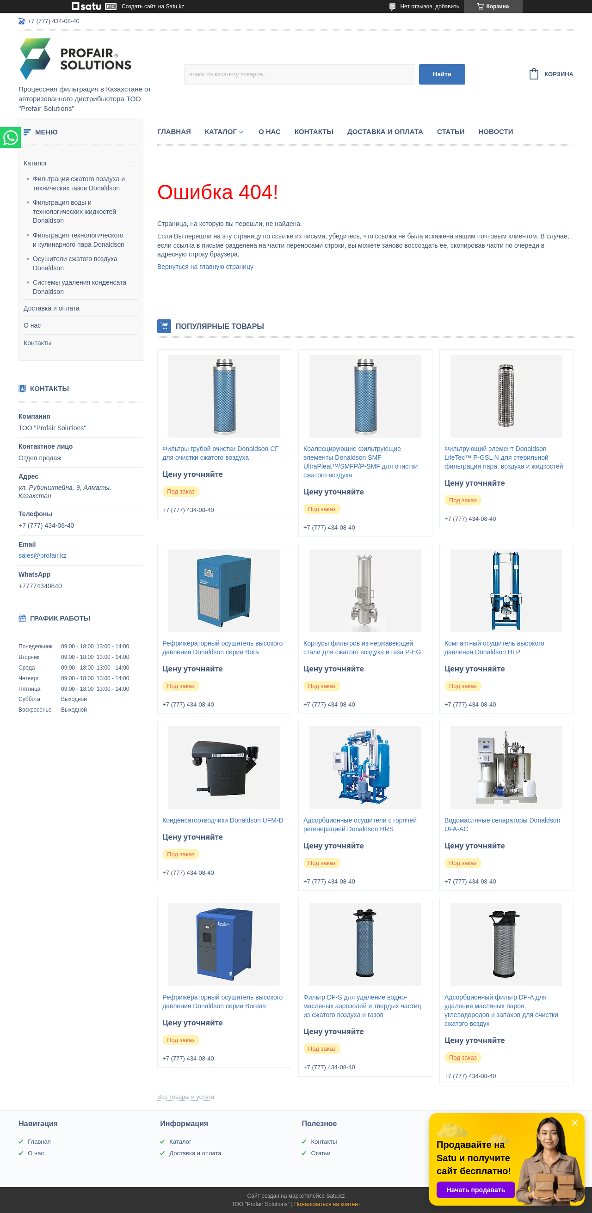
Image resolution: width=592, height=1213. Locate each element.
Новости (495, 131)
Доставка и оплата (52, 308)
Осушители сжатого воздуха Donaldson (75, 263)
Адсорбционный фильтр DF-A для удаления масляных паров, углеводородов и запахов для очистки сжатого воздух (501, 1010)
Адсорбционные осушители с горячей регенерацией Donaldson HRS (360, 825)
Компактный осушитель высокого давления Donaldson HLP (494, 648)
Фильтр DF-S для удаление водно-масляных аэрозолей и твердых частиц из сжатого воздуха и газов (362, 1006)
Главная (174, 131)
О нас (32, 325)
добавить (447, 6)
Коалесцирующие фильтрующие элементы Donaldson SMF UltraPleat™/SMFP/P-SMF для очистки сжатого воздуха (360, 462)
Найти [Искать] (442, 74)
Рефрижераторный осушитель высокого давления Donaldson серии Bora (222, 648)
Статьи (451, 131)
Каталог (35, 163)
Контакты (37, 343)
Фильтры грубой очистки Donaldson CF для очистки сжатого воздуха (220, 453)
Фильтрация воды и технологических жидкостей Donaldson (74, 211)
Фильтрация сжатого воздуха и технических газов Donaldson (79, 183)
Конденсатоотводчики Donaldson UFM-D (223, 820)
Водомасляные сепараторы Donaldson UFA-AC (502, 825)
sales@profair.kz (42, 555)
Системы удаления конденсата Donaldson (79, 287)
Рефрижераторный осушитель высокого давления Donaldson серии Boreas (222, 1002)
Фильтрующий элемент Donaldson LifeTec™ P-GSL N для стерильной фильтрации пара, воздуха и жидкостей (503, 457)
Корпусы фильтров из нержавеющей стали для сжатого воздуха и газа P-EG (362, 648)
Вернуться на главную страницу (205, 266)
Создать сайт (139, 6)
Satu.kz (335, 1196)
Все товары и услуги (185, 1096)
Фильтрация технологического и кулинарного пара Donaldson (78, 240)
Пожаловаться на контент (327, 1204)
